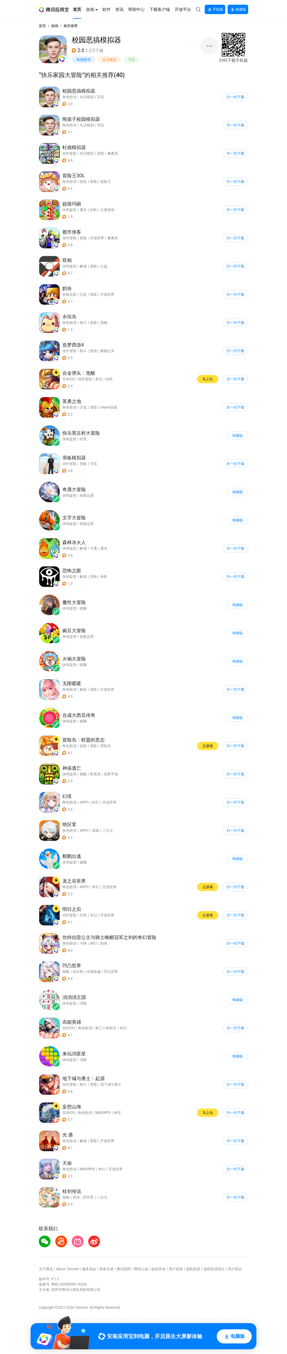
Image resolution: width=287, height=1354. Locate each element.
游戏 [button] (54, 26)
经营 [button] (83, 915)
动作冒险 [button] (69, 153)
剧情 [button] (103, 943)
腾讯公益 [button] (141, 1269)
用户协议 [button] (235, 1269)
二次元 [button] (107, 831)
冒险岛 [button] (105, 746)
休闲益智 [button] (69, 210)
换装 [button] (83, 689)
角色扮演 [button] (83, 60)
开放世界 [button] (97, 238)
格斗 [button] (83, 323)
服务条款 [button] (89, 1269)
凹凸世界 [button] (111, 972)
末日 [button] (93, 915)
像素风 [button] (112, 153)
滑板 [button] (83, 464)
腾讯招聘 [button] (124, 1269)
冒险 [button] (100, 153)
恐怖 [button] (93, 577)
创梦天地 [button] (111, 774)
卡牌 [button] (83, 943)
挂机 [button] (83, 182)
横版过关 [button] (107, 351)
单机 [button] (103, 577)
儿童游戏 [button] (107, 210)
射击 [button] (98, 379)
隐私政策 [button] (193, 1269)
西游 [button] (93, 351)
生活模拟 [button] (109, 60)
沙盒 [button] (83, 294)
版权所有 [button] (158, 1269)
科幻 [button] (95, 802)
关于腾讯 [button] (46, 1269)
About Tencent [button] (67, 1269)
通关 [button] (83, 210)
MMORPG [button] (103, 1113)
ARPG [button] (84, 802)
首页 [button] (42, 26)
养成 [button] (76, 1197)
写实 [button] (131, 60)
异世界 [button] (88, 1197)
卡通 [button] (93, 548)
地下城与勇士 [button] (110, 1084)
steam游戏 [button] (108, 407)
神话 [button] (117, 1113)
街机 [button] (93, 210)
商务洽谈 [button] (106, 1269)
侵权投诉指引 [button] (214, 1269)
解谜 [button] (83, 266)
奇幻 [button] (95, 887)
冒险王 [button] (105, 182)
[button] (54, 9)
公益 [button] (103, 266)
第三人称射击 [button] (105, 1028)
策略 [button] (65, 972)
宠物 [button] (103, 323)
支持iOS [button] (68, 379)
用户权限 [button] (176, 1269)
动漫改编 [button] (93, 972)
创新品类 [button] (69, 294)
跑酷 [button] (83, 774)
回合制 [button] (78, 972)
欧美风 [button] (95, 774)
